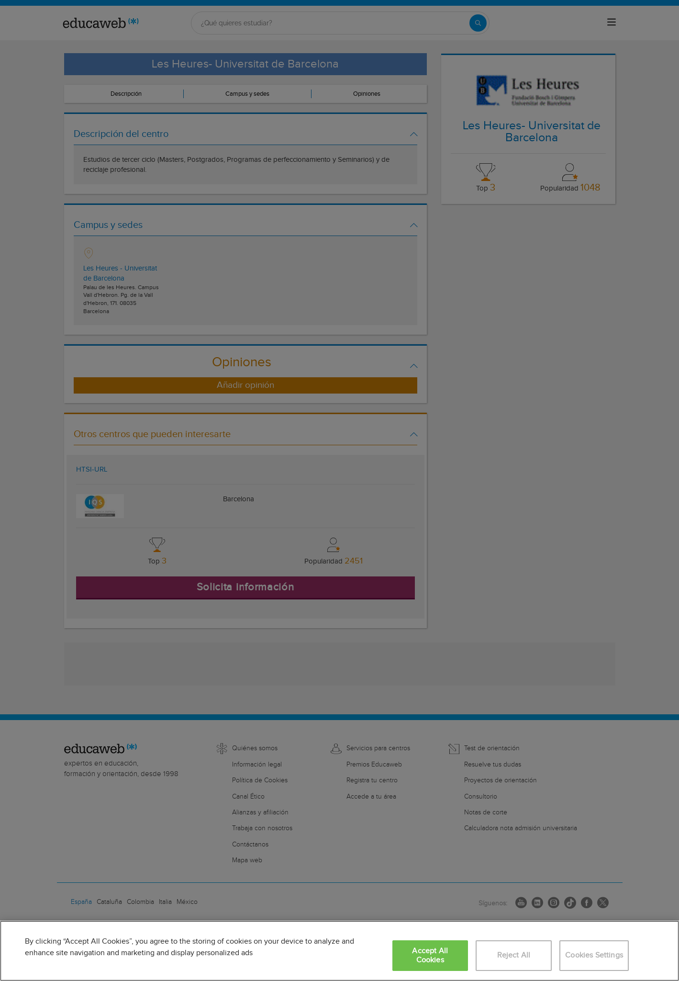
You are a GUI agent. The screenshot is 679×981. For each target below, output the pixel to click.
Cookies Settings (594, 955)
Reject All (514, 955)
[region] (339, 951)
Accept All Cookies (430, 956)
